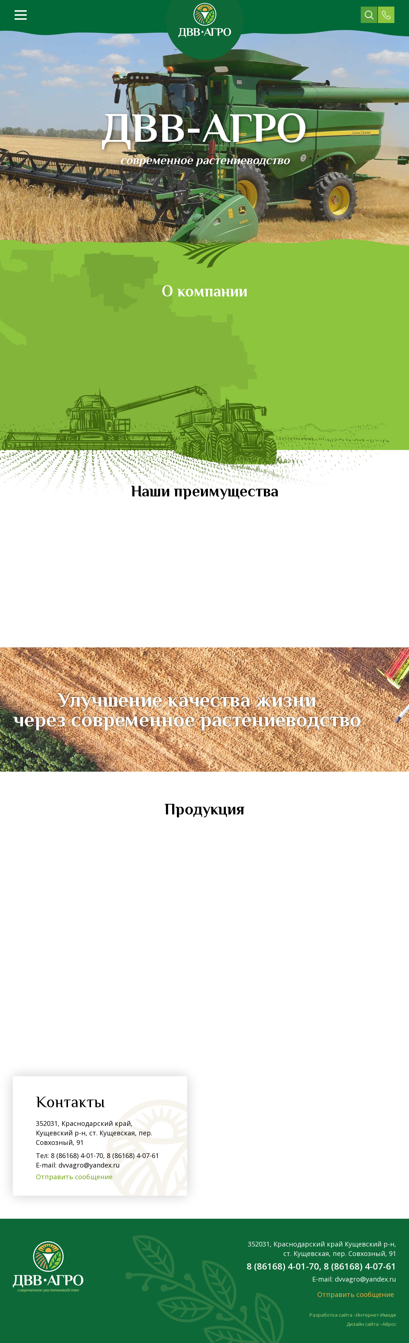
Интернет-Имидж (376, 1315)
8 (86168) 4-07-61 (132, 1155)
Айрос (389, 1324)
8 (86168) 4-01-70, (78, 1155)
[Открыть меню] (21, 15)
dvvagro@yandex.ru (89, 1165)
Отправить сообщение (74, 1176)
